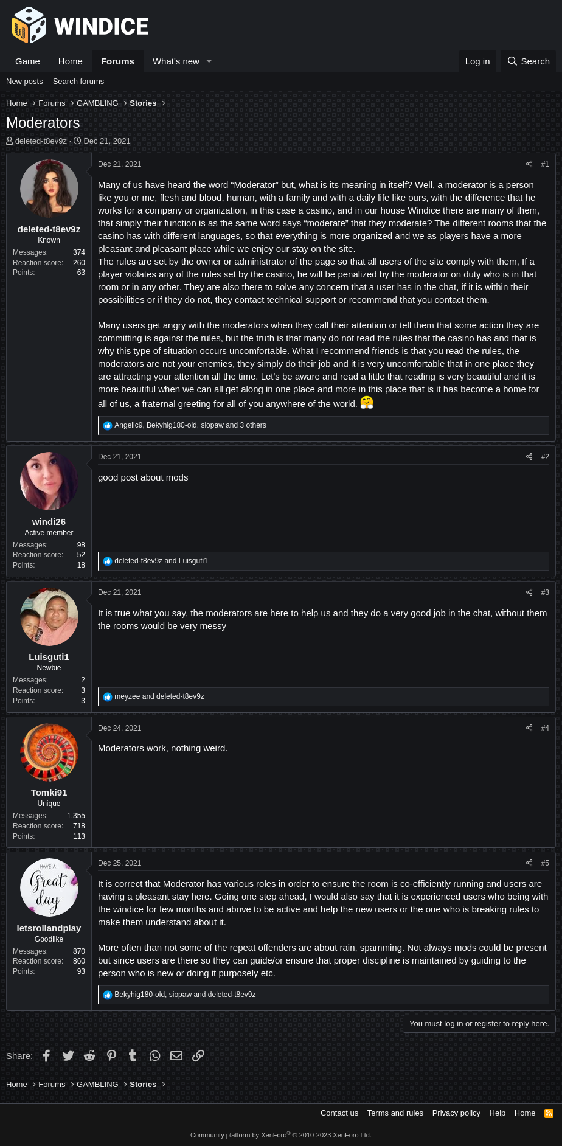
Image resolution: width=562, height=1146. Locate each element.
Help (498, 1112)
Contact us (339, 1112)
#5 (545, 863)
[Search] (528, 61)
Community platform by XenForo (281, 1135)
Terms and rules (395, 1112)
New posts (24, 81)
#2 (545, 457)
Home (70, 61)
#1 (545, 164)
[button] (209, 61)
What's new (176, 61)
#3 (545, 592)
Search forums (79, 81)
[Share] (529, 165)
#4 (545, 728)
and (160, 561)
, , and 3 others (190, 425)
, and (184, 994)
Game (27, 61)
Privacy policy (456, 1112)
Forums (117, 61)
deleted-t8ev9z (41, 140)
